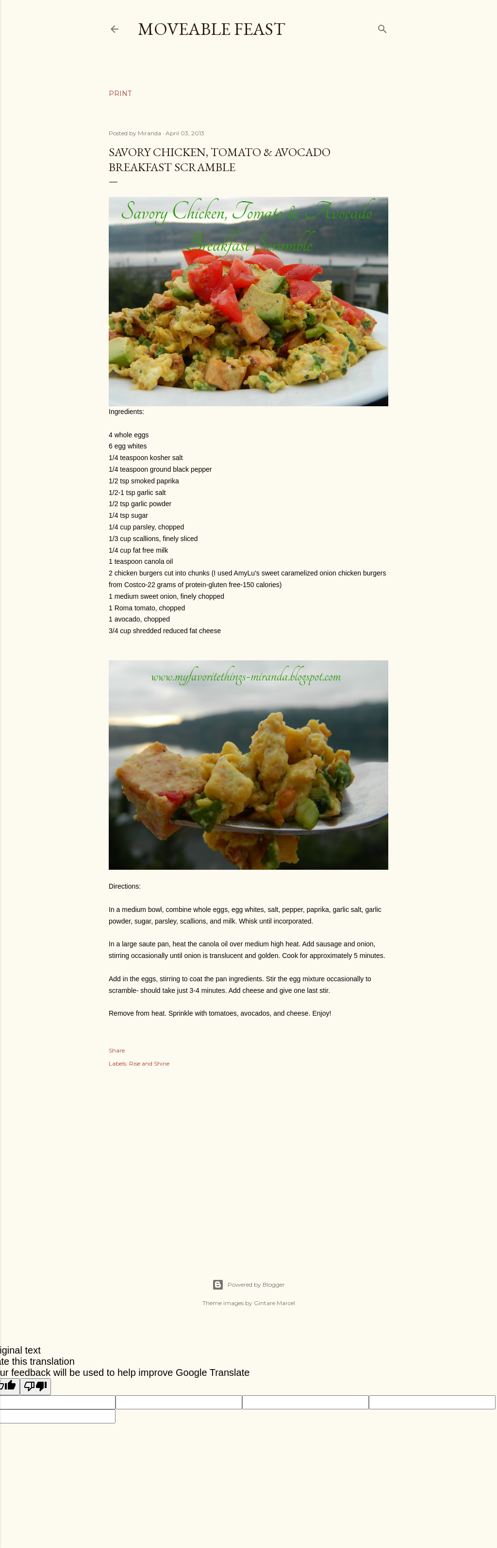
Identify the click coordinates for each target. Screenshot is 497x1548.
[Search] (382, 26)
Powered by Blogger (248, 1285)
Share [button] (117, 1050)
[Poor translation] (35, 1386)
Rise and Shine (149, 1063)
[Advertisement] (248, 1162)
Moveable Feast (211, 28)
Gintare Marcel (274, 1303)
